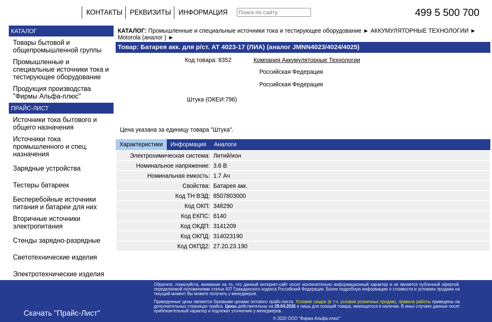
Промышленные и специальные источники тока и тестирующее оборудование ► (259, 30)
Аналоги (225, 144)
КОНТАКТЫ (104, 12)
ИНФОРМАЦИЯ (203, 12)
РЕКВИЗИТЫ (150, 12)
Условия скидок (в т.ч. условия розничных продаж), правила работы (363, 301)
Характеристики (141, 144)
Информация (189, 144)
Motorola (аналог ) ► (146, 37)
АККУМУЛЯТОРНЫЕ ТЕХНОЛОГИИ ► (423, 30)
